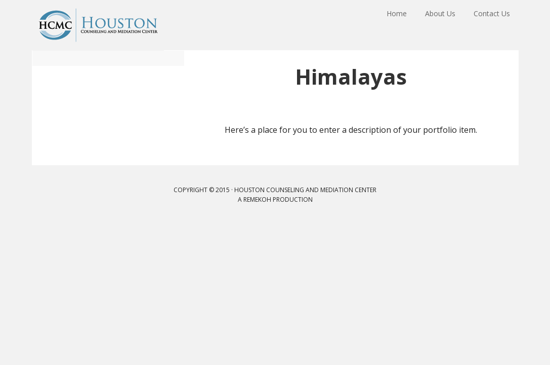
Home (402, 24)
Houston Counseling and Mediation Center (98, 25)
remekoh (257, 199)
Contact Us (493, 24)
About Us (443, 24)
